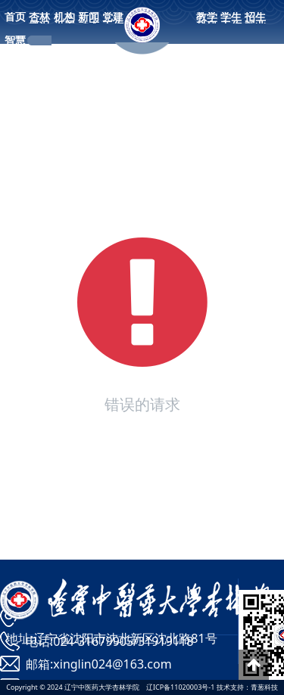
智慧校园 (15, 44)
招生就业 (255, 21)
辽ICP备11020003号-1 (180, 687)
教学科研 (206, 21)
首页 (15, 16)
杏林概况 (39, 21)
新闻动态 (88, 21)
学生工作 (231, 21)
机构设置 (64, 21)
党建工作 (112, 21)
